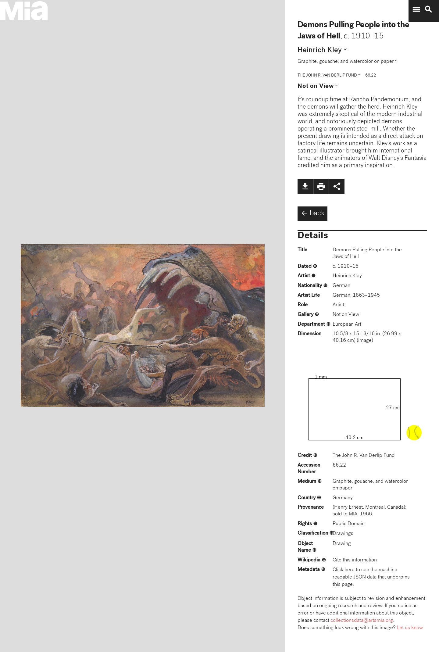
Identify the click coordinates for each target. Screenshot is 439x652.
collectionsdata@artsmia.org (361, 620)
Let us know (410, 628)
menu (416, 9)
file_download (305, 186)
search (428, 9)
